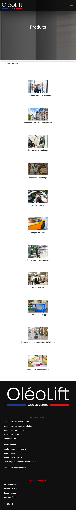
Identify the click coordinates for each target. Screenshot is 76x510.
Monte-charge (9, 453)
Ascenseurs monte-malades (15, 468)
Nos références (10, 493)
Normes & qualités (11, 489)
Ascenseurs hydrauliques (14, 430)
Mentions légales (10, 497)
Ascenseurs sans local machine (16, 422)
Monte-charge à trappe (13, 457)
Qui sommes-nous (11, 484)
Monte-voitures (10, 439)
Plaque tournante (10, 445)
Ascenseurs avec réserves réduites (18, 426)
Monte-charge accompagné (15, 449)
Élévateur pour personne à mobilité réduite (20, 462)
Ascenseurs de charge (12, 434)
